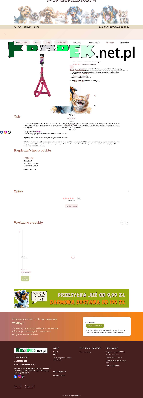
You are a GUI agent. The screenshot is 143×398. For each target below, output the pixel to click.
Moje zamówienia (59, 375)
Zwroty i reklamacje (112, 355)
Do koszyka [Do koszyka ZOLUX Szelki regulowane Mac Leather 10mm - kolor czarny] (25, 278)
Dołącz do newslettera (95, 326)
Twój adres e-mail (89, 322)
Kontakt (56, 352)
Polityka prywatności (113, 366)
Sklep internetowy (70, 395)
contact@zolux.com (30, 169)
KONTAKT (27, 27)
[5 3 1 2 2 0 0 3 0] (71, 119)
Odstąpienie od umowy (114, 358)
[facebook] (1, 132)
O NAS (36, 27)
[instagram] (5, 132)
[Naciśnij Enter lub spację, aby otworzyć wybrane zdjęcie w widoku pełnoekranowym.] (42, 78)
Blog (55, 355)
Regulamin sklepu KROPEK (115, 352)
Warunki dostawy (85, 352)
